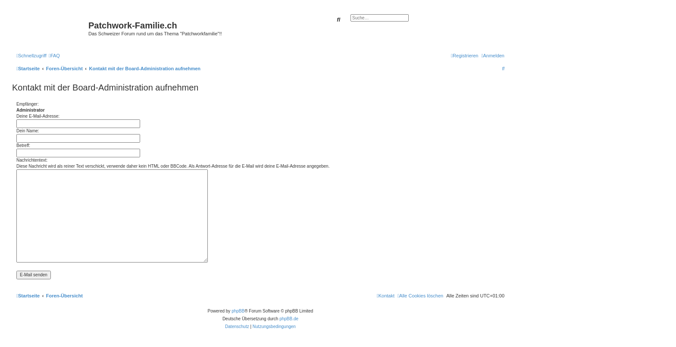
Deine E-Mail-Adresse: (37, 116)
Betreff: (23, 145)
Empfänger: (27, 104)
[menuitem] (54, 55)
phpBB (238, 311)
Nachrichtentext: (31, 160)
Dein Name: (27, 130)
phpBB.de (288, 318)
